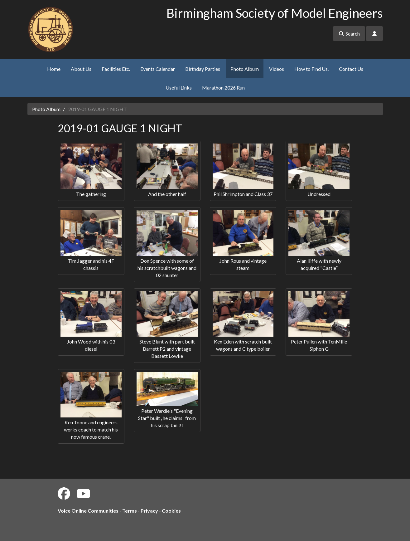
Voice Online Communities (88, 511)
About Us (81, 69)
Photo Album (244, 69)
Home (53, 69)
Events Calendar (157, 69)
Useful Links (179, 87)
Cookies (171, 511)
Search (349, 34)
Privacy (149, 511)
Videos (276, 69)
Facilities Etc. (116, 69)
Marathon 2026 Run (223, 87)
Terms (129, 511)
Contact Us (351, 69)
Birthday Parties (202, 69)
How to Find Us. (311, 69)
